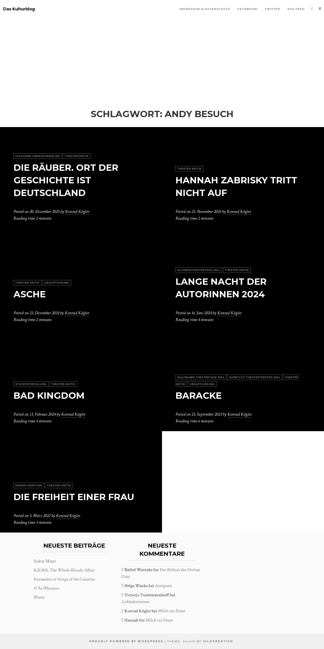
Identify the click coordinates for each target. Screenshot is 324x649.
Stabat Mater (45, 561)
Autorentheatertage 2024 (198, 270)
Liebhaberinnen (136, 602)
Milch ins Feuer (171, 611)
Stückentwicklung (31, 384)
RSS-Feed (296, 9)
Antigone (163, 586)
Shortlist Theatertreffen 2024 (254, 377)
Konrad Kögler (77, 211)
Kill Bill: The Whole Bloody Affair (64, 570)
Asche (30, 294)
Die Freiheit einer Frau (74, 496)
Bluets (39, 597)
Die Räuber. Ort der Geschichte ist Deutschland (66, 180)
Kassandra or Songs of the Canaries (64, 579)
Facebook (247, 9)
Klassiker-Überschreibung (37, 156)
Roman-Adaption (28, 485)
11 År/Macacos (46, 588)
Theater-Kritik (77, 156)
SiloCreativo (218, 641)
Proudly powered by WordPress (126, 641)
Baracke (199, 395)
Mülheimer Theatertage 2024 (201, 377)
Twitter (272, 9)
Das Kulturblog (19, 9)
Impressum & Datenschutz (204, 9)
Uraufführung (56, 282)
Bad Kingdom (49, 395)
